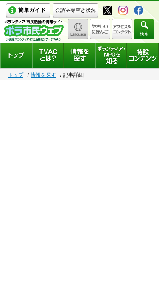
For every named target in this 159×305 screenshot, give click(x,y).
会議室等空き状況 (75, 10)
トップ (15, 75)
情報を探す (43, 75)
